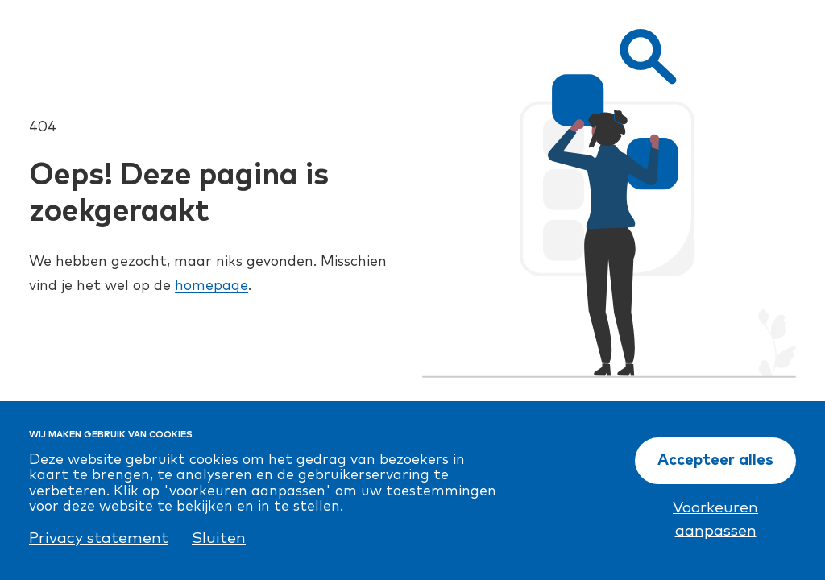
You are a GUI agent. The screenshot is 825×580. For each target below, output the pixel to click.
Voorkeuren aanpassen (715, 519)
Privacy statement (98, 538)
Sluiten (219, 538)
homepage (211, 286)
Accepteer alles (715, 460)
